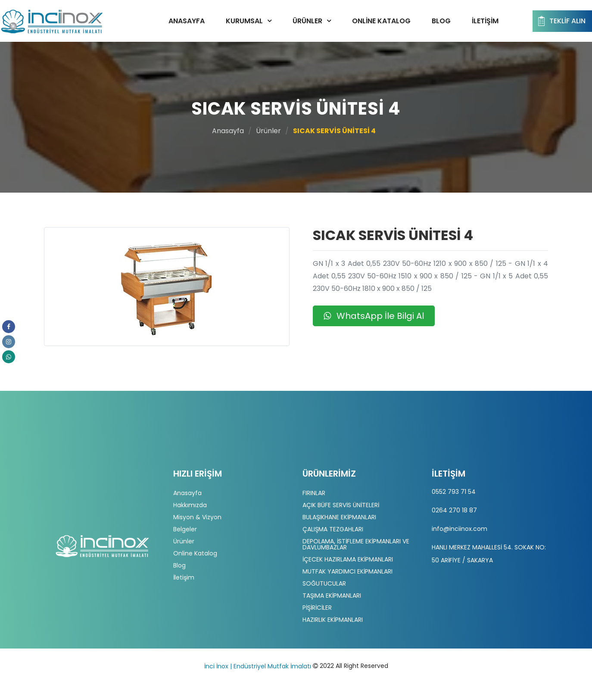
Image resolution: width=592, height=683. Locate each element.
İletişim (485, 21)
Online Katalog (381, 21)
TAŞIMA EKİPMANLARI (331, 596)
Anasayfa (186, 21)
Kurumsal (244, 21)
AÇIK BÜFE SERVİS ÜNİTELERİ (340, 505)
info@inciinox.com (459, 528)
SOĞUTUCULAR (324, 583)
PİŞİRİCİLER (317, 608)
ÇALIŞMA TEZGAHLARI (332, 529)
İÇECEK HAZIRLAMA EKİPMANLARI (347, 559)
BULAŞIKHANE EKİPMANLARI (339, 517)
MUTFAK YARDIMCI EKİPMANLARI (347, 571)
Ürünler (307, 21)
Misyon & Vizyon (197, 517)
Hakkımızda (190, 505)
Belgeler (185, 529)
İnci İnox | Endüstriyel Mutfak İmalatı (257, 666)
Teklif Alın (561, 21)
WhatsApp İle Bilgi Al (374, 316)
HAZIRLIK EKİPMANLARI (332, 620)
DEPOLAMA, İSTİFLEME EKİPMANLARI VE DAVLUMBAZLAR (355, 544)
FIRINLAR (313, 493)
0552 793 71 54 (454, 491)
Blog (441, 21)
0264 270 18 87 (454, 510)
